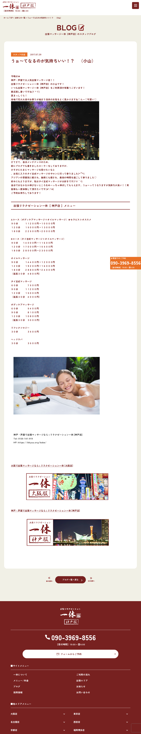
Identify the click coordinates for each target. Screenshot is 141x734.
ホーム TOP (8, 17)
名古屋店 (15, 722)
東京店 (77, 713)
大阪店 (14, 713)
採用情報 (18, 692)
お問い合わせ (83, 692)
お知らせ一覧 (20, 17)
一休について (20, 674)
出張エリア (82, 680)
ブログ (16, 686)
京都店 (14, 730)
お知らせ (81, 686)
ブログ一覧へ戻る (70, 579)
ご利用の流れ (83, 674)
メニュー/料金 (21, 680)
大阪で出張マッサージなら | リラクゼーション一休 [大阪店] (42, 465)
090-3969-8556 (124, 264)
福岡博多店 (79, 730)
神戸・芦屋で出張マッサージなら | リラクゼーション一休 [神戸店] (45, 510)
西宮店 (77, 722)
